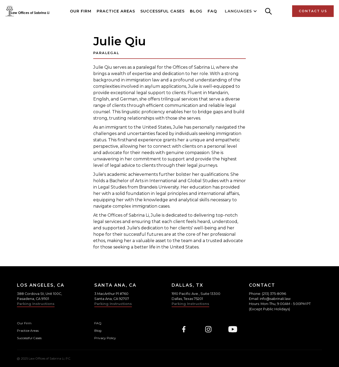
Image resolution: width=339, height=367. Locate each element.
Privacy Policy (105, 338)
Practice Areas (116, 11)
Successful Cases (162, 11)
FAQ (212, 11)
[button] (241, 11)
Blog (196, 11)
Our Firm (80, 11)
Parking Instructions (36, 304)
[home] (27, 11)
